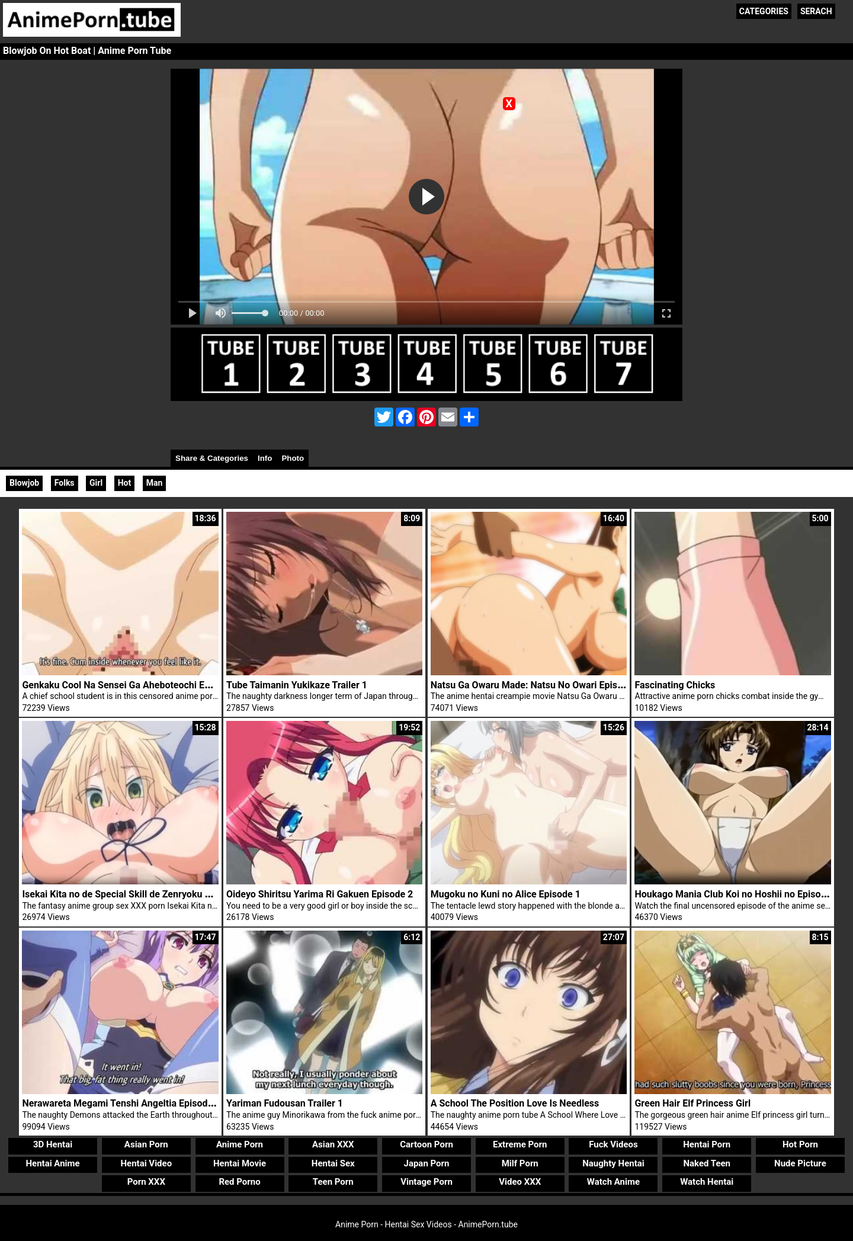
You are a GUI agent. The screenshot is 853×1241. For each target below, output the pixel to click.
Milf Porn (520, 1163)
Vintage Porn (426, 1181)
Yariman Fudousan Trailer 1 (284, 1103)
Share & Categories (211, 458)
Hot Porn (800, 1144)
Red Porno (239, 1181)
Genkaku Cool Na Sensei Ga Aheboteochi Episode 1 (131, 685)
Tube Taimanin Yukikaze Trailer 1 (296, 685)
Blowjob (24, 483)
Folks (64, 483)
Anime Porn (239, 1144)
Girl (95, 483)
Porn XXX (146, 1181)
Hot (125, 483)
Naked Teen (706, 1163)
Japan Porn (427, 1163)
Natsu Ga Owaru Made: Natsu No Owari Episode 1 (536, 685)
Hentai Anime (52, 1163)
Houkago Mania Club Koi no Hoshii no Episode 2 (736, 894)
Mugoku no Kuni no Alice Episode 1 (506, 894)
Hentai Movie (239, 1163)
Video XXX (520, 1181)
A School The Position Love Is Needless (515, 1103)
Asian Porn (146, 1144)
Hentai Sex (333, 1163)
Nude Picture (800, 1163)
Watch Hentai (706, 1181)
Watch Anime (613, 1181)
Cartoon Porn (426, 1144)
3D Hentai (52, 1144)
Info (265, 458)
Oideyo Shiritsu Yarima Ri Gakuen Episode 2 (319, 894)
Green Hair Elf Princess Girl (692, 1103)
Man (154, 483)
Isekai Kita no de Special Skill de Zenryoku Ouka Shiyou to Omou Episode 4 (181, 894)
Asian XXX (333, 1144)
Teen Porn (333, 1181)
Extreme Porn (520, 1144)
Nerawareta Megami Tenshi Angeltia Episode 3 (121, 1103)
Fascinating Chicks (674, 685)
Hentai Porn (706, 1144)
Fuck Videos (613, 1144)
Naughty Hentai (613, 1163)
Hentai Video (146, 1163)
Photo (292, 458)
